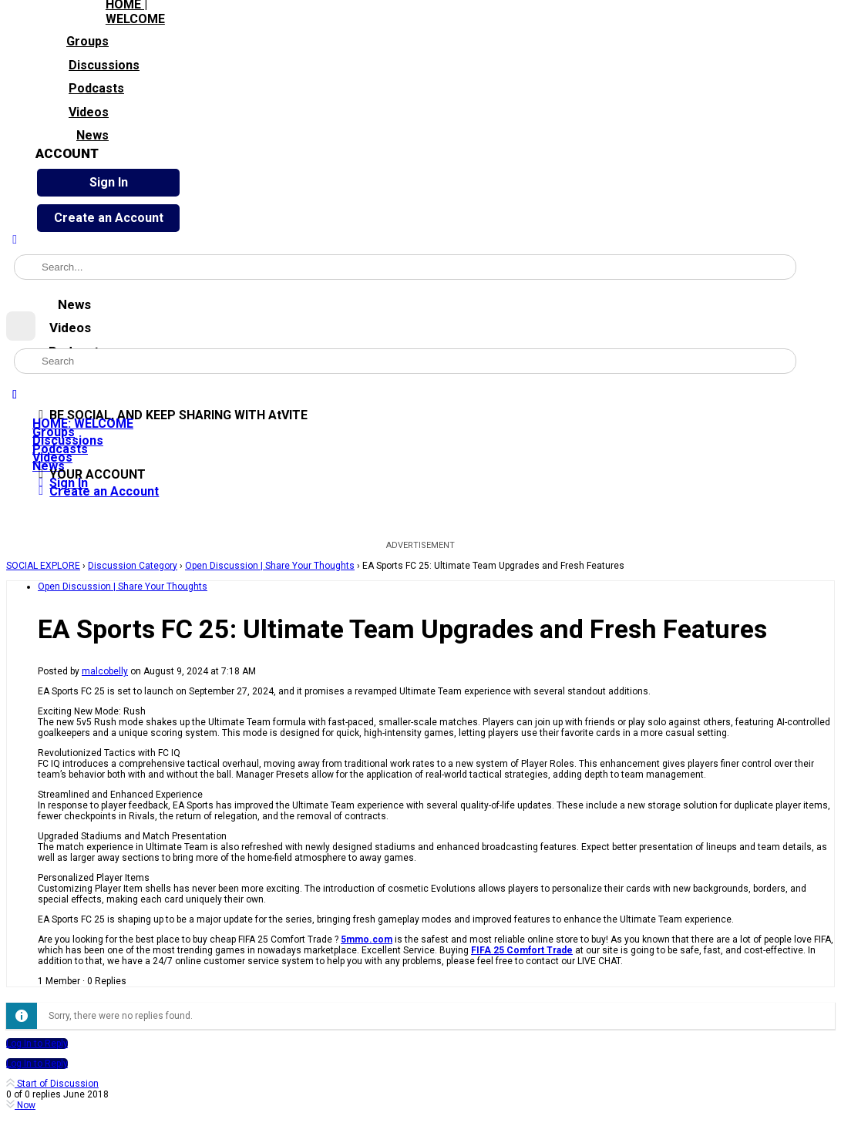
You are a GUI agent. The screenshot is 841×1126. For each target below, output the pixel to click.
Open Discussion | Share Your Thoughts (270, 565)
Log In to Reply (37, 1043)
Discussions (87, 63)
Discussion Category (132, 565)
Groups (72, 40)
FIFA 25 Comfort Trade (522, 950)
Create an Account (108, 217)
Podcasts (79, 87)
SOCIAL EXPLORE (43, 565)
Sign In (108, 182)
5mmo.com (366, 939)
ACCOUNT (67, 153)
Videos (72, 110)
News (72, 134)
